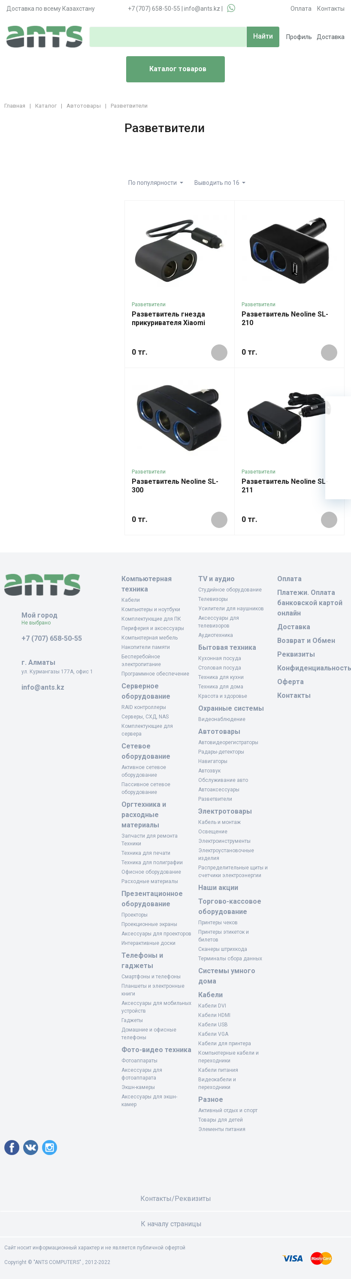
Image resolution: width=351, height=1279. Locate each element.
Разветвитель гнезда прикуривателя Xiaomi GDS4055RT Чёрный (168, 322)
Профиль (299, 36)
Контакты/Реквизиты (175, 1199)
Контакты (331, 8)
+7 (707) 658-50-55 (154, 8)
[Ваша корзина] (338, 409)
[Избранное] (338, 435)
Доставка (331, 36)
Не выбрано (39, 623)
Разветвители (149, 305)
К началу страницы (175, 1224)
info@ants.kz (202, 8)
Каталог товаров (169, 69)
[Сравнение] (338, 461)
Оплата (301, 8)
